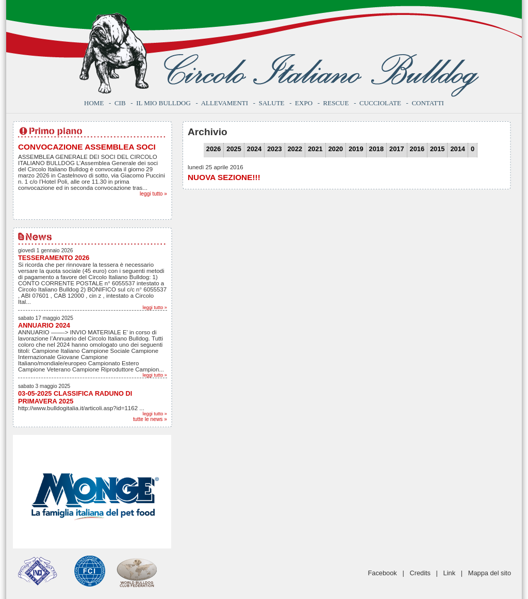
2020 (335, 149)
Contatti (427, 103)
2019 (356, 149)
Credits (420, 573)
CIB (120, 103)
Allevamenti (224, 103)
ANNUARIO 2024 (44, 325)
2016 (417, 149)
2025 (233, 149)
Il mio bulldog (163, 103)
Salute (272, 103)
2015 (437, 149)
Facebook (382, 573)
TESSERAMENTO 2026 (53, 258)
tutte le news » (150, 419)
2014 (457, 149)
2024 (254, 149)
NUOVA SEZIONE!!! (224, 177)
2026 (213, 149)
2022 (295, 149)
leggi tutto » (153, 194)
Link (449, 573)
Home (94, 103)
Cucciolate (380, 103)
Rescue (336, 103)
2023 (274, 149)
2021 (315, 149)
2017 (396, 149)
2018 (376, 149)
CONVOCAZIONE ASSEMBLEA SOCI (87, 146)
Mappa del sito (489, 573)
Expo (303, 103)
